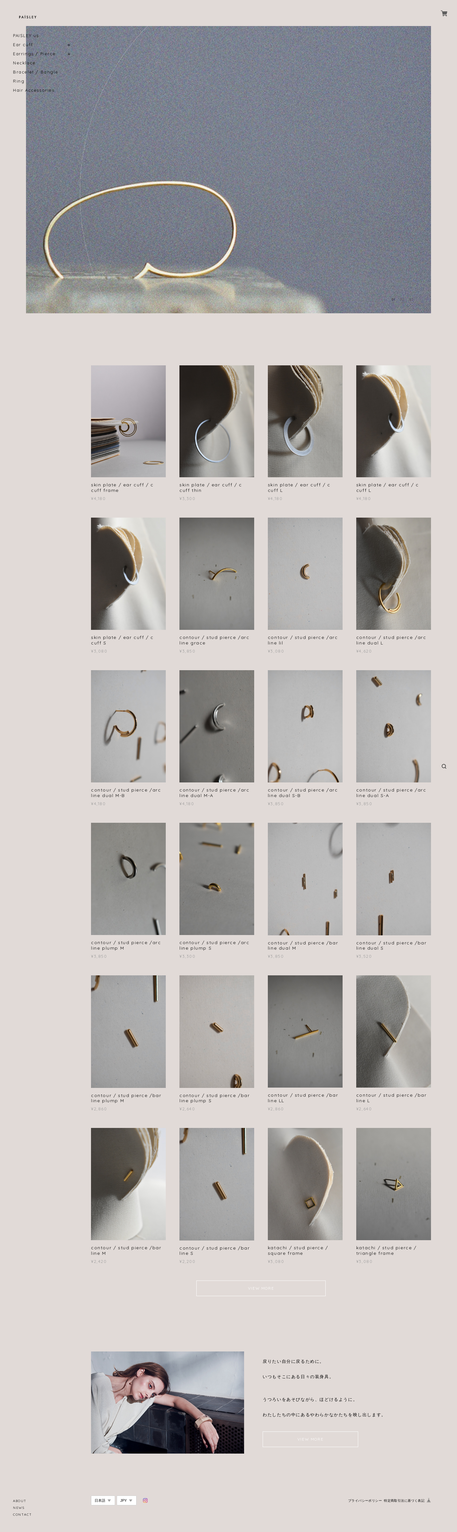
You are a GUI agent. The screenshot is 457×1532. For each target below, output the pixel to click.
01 (393, 299)
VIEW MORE (261, 1288)
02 (402, 299)
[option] (228, 169)
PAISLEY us (26, 36)
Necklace (24, 63)
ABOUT (20, 1501)
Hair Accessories (34, 90)
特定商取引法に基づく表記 (404, 1500)
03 (411, 299)
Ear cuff (23, 45)
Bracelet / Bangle (35, 72)
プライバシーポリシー (365, 1500)
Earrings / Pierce (34, 54)
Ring (18, 81)
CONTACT (22, 1514)
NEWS (18, 1508)
